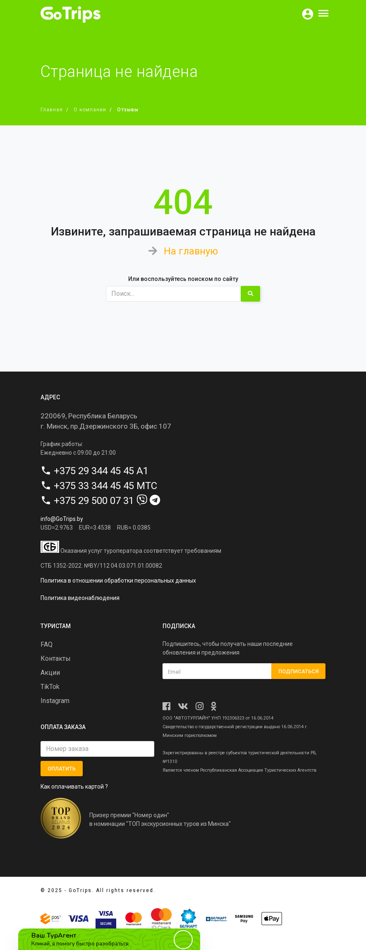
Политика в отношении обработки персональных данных (118, 580)
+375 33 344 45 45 (94, 485)
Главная (52, 110)
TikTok (50, 687)
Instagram (55, 701)
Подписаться (298, 671)
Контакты (56, 658)
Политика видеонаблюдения (80, 598)
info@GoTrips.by (62, 518)
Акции (50, 673)
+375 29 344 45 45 (94, 470)
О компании (90, 110)
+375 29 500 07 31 (94, 500)
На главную (190, 251)
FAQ (47, 644)
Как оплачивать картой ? (74, 786)
